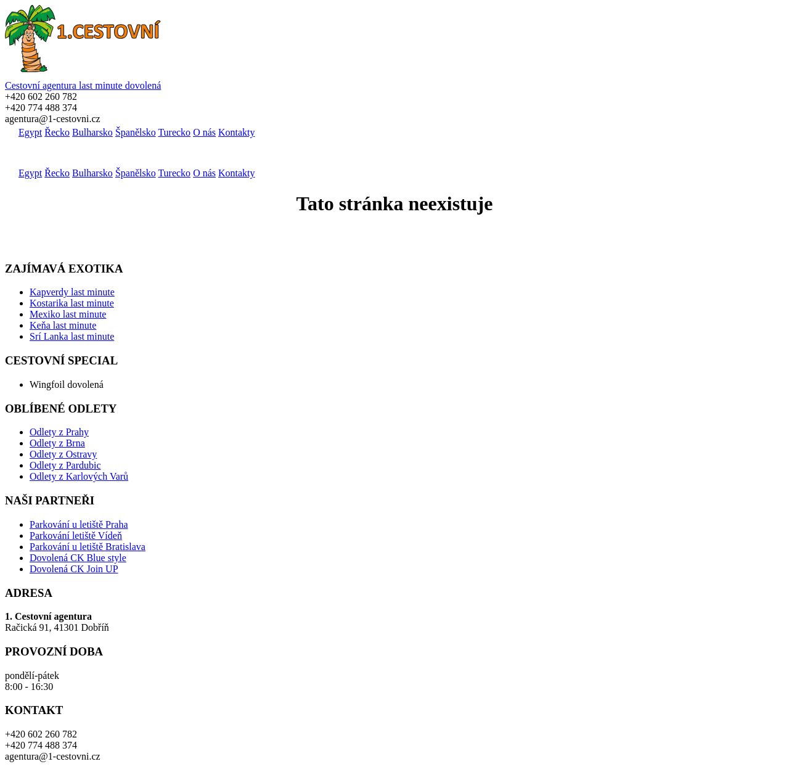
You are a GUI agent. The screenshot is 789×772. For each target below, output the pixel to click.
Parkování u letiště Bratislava (87, 546)
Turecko (174, 132)
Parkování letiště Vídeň (76, 535)
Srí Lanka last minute (72, 336)
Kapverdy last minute (72, 292)
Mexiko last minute (68, 314)
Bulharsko (92, 132)
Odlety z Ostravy (63, 454)
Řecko (57, 132)
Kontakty (236, 132)
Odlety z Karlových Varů (79, 476)
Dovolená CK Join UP (74, 569)
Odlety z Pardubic (65, 465)
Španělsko (135, 132)
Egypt (30, 132)
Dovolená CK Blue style (78, 557)
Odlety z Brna (57, 443)
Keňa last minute (63, 325)
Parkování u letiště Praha (79, 524)
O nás (204, 132)
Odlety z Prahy (59, 432)
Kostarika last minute (72, 303)
